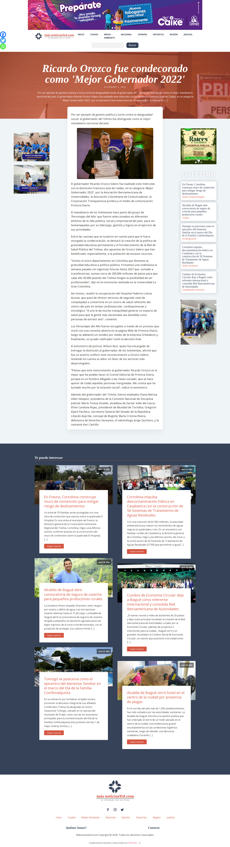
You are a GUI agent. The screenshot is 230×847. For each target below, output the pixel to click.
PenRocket (132, 843)
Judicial (188, 34)
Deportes (158, 34)
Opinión (142, 34)
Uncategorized (189, 238)
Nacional (126, 34)
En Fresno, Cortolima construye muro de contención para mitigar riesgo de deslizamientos (71, 501)
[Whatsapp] (3, 46)
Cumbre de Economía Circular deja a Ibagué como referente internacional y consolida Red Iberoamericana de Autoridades (155, 602)
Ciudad (94, 34)
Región (174, 34)
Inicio (81, 34)
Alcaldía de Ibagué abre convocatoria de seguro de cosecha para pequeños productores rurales (73, 594)
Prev (184, 146)
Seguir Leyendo (54, 546)
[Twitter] (3, 40)
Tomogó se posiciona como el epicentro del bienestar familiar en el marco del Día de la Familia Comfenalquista (72, 685)
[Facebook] (3, 34)
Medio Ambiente (109, 36)
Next (212, 146)
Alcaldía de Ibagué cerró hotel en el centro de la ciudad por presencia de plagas (155, 697)
